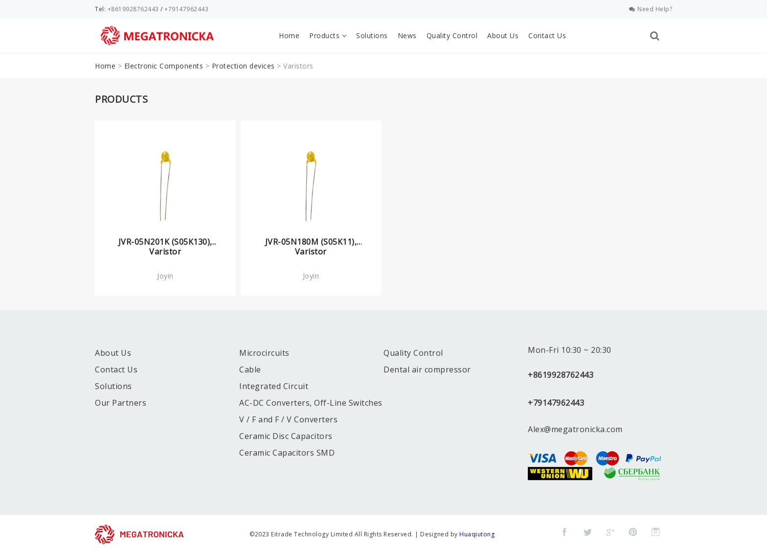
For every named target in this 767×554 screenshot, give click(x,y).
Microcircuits (264, 352)
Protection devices (243, 65)
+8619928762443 (133, 9)
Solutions (372, 35)
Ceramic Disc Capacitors (286, 436)
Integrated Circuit (273, 386)
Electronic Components (163, 65)
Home (289, 35)
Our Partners (120, 402)
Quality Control (452, 35)
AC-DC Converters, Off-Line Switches (311, 402)
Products (327, 35)
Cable (250, 369)
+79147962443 (186, 9)
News (407, 35)
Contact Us (547, 35)
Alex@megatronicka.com (575, 429)
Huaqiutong (477, 534)
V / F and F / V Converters (288, 419)
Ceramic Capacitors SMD (287, 452)
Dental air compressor (427, 369)
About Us (503, 35)
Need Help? (651, 9)
